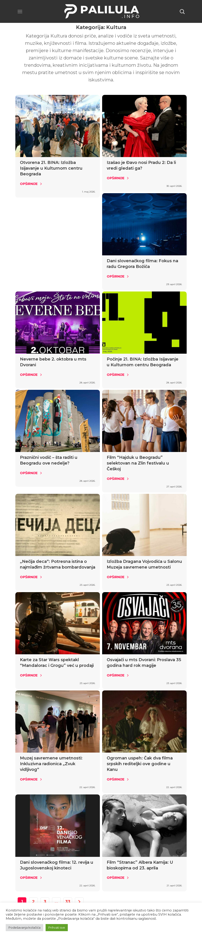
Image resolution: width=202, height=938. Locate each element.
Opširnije (29, 184)
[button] (182, 11)
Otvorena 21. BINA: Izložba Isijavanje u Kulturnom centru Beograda (51, 168)
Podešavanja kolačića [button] (24, 927)
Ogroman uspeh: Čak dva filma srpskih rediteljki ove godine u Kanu (140, 764)
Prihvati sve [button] (56, 927)
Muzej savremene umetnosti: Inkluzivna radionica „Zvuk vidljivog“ (51, 764)
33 (67, 901)
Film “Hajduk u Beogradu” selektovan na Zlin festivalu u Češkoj (138, 463)
